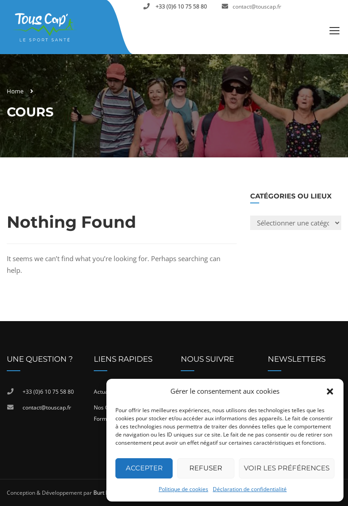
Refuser (205, 468)
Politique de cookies (183, 489)
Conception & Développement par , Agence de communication (97, 493)
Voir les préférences (287, 468)
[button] (329, 391)
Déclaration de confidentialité (250, 489)
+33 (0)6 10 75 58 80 (180, 6)
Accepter (144, 468)
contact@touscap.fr (257, 6)
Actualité (105, 392)
